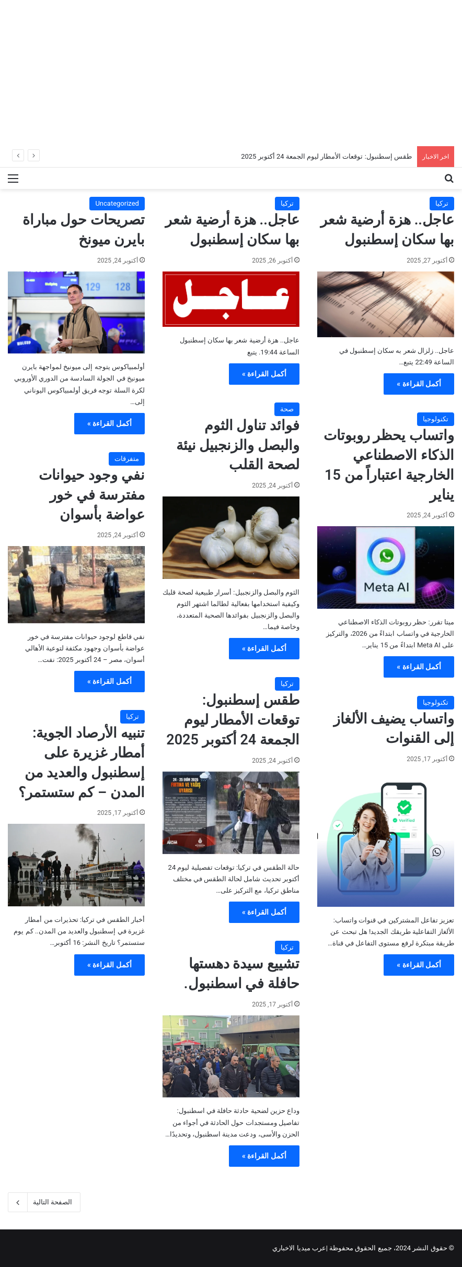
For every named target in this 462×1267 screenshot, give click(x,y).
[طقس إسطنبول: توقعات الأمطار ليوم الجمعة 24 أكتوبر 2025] (231, 813)
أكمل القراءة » (419, 384)
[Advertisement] (231, 73)
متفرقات (126, 459)
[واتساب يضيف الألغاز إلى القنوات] (385, 838)
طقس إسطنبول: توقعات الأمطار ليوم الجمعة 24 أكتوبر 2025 (326, 156)
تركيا (441, 203)
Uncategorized (116, 203)
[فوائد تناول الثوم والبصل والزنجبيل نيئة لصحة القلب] (231, 537)
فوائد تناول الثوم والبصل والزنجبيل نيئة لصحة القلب (237, 445)
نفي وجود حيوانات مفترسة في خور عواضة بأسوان (91, 495)
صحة (287, 409)
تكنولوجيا (435, 419)
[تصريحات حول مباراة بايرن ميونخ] (76, 312)
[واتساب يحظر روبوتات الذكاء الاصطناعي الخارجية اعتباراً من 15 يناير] (385, 567)
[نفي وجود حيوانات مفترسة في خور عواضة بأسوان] (76, 584)
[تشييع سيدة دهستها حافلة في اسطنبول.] (231, 1056)
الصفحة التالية (44, 1202)
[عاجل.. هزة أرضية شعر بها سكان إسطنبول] (385, 304)
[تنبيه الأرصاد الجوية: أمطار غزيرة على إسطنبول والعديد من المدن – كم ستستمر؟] (76, 865)
